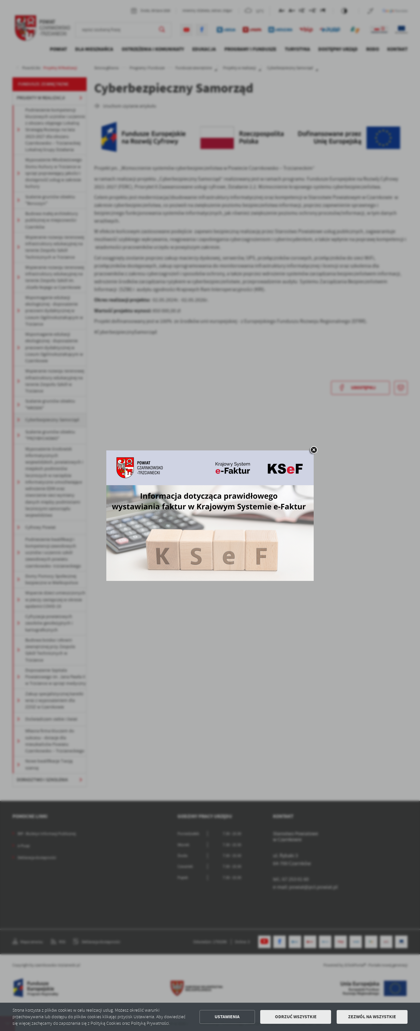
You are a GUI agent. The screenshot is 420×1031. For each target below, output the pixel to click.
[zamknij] (314, 450)
